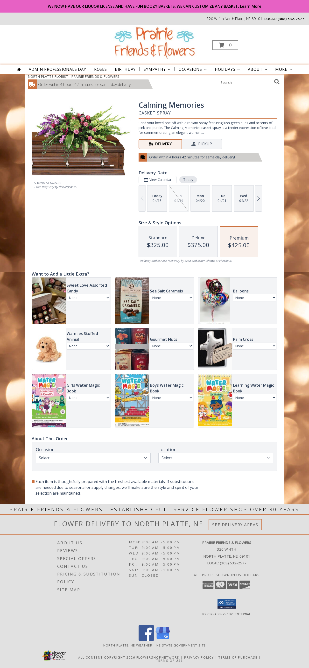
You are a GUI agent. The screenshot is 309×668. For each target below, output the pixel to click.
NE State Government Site (181, 645)
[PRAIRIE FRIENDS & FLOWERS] (154, 42)
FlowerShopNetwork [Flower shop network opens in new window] (158, 657)
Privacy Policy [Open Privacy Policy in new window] (199, 657)
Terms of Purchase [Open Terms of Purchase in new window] (238, 657)
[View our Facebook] (146, 639)
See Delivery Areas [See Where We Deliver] (235, 524)
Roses (100, 69)
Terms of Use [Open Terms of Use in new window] (169, 660)
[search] (277, 82)
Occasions (193, 69)
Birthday (125, 69)
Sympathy (157, 69)
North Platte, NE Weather (127, 645)
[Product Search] (246, 82)
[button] (225, 45)
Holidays (228, 69)
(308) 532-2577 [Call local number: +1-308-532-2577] (291, 18)
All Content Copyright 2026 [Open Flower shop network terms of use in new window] (106, 657)
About (258, 69)
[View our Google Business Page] (162, 639)
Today (188, 179)
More (284, 69)
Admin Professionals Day (57, 69)
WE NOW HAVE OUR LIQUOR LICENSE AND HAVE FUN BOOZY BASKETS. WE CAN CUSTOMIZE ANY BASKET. (154, 6)
